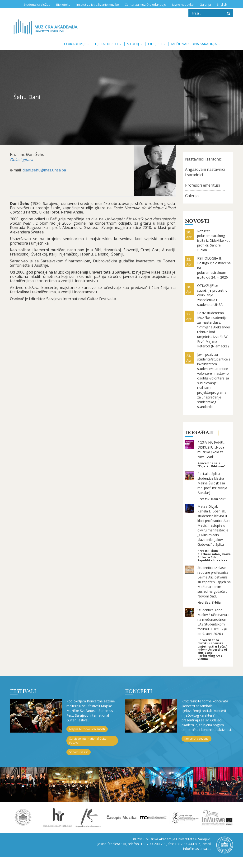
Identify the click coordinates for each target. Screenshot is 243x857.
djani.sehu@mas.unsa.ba (44, 170)
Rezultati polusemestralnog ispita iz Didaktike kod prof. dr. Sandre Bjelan (213, 240)
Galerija (205, 4)
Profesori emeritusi (202, 185)
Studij (134, 43)
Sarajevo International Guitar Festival (88, 741)
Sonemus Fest (78, 752)
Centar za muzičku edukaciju (145, 4)
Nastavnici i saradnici (203, 159)
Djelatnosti (108, 43)
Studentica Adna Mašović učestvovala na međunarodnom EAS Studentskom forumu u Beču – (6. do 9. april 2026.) (213, 622)
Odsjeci (156, 43)
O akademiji (76, 43)
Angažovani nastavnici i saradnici (205, 172)
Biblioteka (63, 4)
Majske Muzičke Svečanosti (87, 729)
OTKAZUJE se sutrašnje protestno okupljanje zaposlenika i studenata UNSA (212, 295)
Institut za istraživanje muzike (97, 4)
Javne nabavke (183, 4)
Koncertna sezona (196, 739)
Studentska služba (36, 4)
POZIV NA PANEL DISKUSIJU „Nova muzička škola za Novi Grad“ (210, 449)
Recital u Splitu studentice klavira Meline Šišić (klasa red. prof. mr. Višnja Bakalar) (212, 483)
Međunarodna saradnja (195, 43)
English (222, 4)
